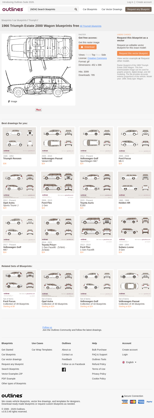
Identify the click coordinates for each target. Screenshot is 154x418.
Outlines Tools (99, 359)
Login (125, 354)
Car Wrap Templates (42, 349)
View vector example (127, 58)
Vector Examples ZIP (12, 374)
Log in (130, 2)
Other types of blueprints (14, 383)
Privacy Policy (99, 374)
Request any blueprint (12, 364)
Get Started (7, 349)
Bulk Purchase (99, 349)
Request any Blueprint (138, 9)
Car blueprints (9, 354)
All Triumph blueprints (90, 26)
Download (87, 47)
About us (66, 349)
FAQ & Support (99, 354)
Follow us (47, 327)
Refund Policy (99, 364)
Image (12, 101)
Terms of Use (98, 369)
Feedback (67, 359)
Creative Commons (97, 58)
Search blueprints (10, 369)
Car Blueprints (90, 9)
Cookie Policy (99, 378)
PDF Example (8, 378)
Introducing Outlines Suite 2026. (18, 2)
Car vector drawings (12, 359)
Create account (144, 2)
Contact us (67, 354)
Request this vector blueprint (133, 53)
